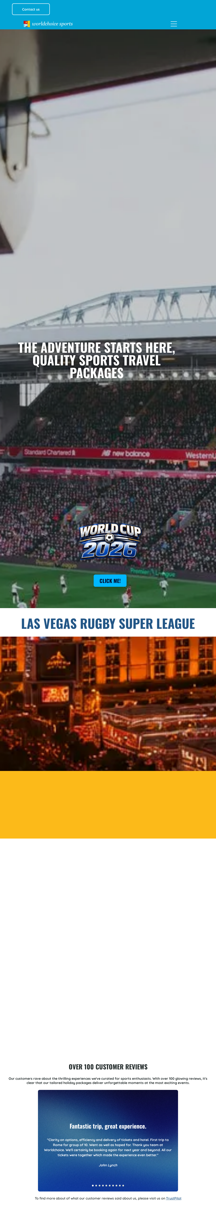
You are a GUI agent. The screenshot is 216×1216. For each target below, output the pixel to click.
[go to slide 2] (96, 1185)
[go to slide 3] (99, 1185)
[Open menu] (174, 24)
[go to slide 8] (116, 1185)
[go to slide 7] (113, 1185)
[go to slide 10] (123, 1185)
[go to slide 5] (106, 1185)
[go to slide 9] (120, 1185)
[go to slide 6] (110, 1185)
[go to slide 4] (103, 1185)
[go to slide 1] (93, 1185)
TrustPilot (173, 1198)
